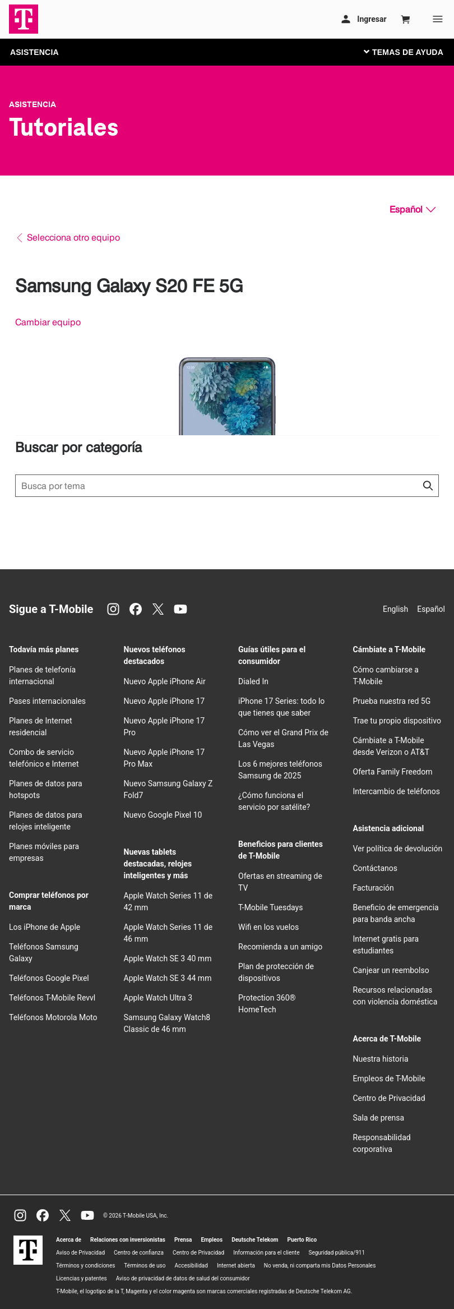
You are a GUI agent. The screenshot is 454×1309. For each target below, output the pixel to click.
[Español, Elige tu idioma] (412, 209)
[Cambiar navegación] (412, 51)
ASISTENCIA (34, 52)
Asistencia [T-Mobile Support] (32, 104)
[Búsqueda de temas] (227, 485)
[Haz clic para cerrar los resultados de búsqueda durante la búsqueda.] (427, 485)
